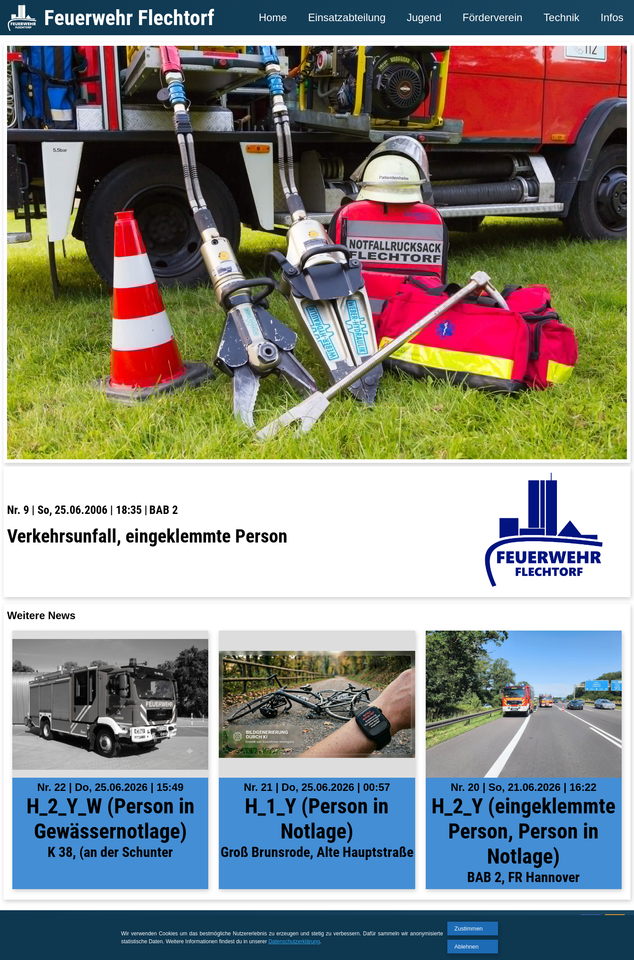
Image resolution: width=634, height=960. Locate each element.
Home (273, 17)
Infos (612, 17)
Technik (561, 17)
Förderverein (493, 17)
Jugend (424, 17)
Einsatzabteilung (347, 17)
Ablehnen (466, 946)
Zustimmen (468, 928)
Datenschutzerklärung (294, 941)
